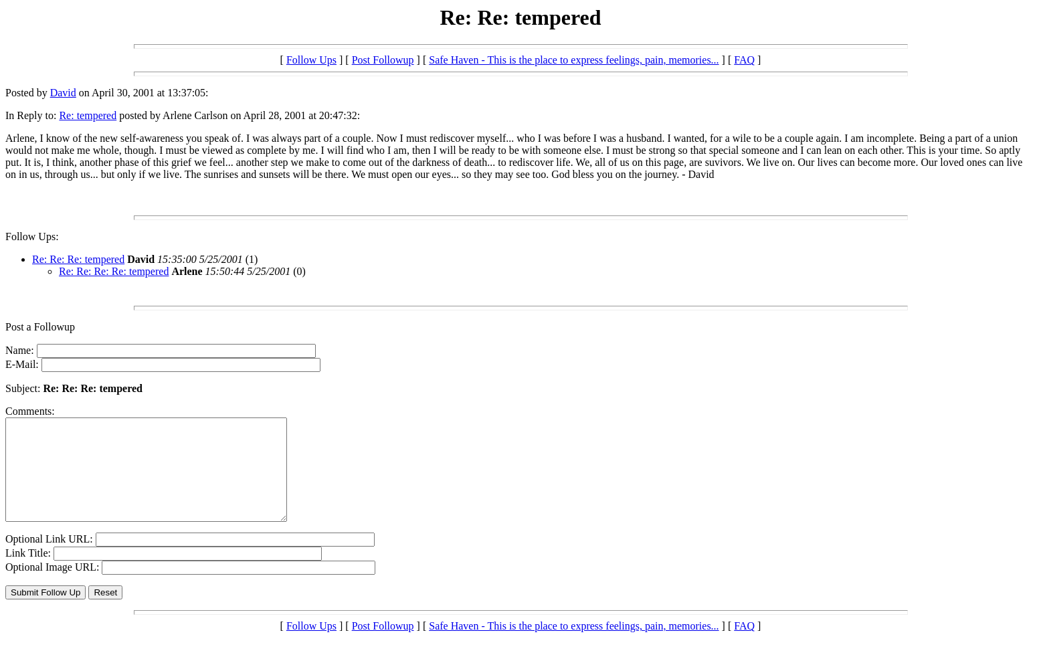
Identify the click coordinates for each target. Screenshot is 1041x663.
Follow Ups (311, 60)
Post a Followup (40, 327)
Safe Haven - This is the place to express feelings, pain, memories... (574, 60)
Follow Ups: (32, 236)
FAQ (744, 60)
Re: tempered (87, 115)
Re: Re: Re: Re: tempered (114, 271)
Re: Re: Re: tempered (78, 259)
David (63, 92)
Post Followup (383, 60)
